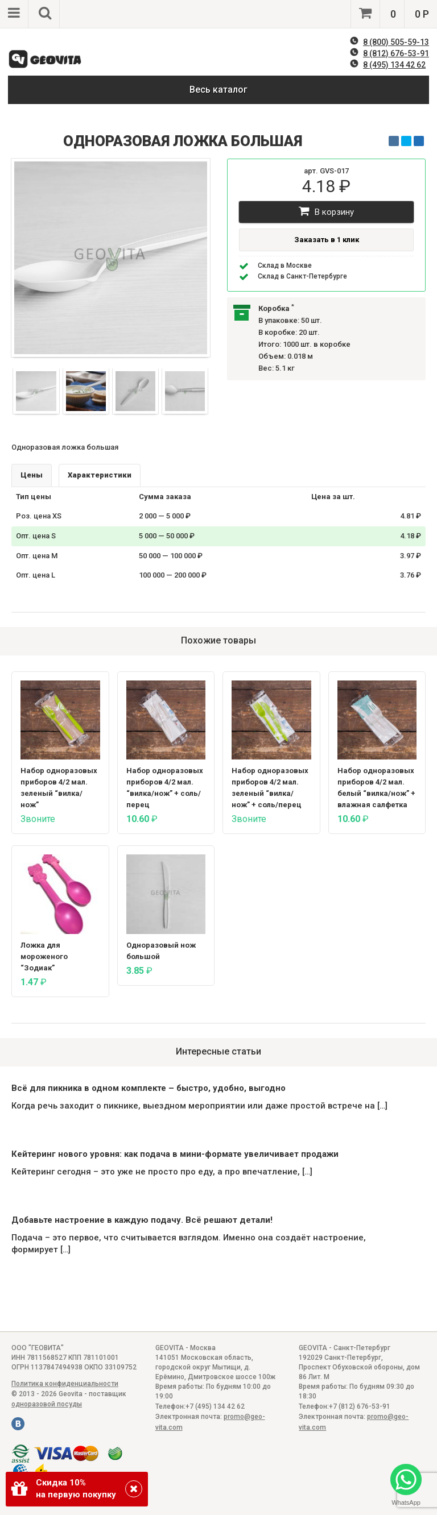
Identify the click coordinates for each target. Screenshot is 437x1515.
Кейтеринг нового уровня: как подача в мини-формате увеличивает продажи (175, 1154)
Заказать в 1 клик (326, 239)
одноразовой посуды (46, 1404)
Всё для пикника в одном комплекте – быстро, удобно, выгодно (148, 1088)
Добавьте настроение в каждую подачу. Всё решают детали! (142, 1220)
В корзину (326, 211)
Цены (31, 475)
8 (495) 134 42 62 (394, 64)
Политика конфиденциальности (64, 1384)
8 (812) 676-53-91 (396, 53)
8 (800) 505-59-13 (396, 42)
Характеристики (99, 475)
